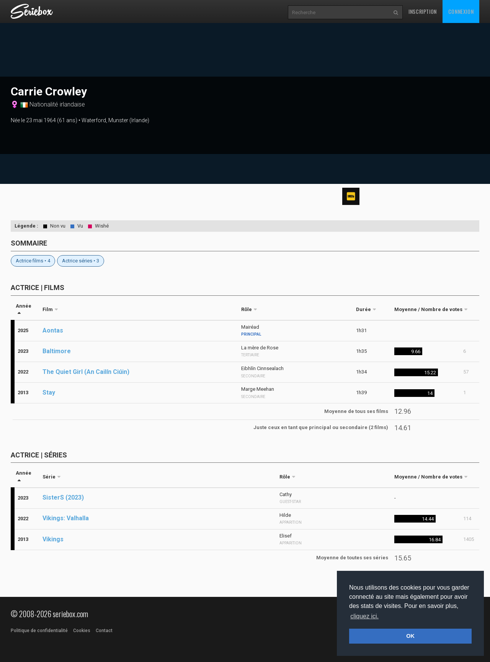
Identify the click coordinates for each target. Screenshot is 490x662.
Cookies (81, 630)
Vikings (53, 539)
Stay (48, 392)
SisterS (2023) (63, 497)
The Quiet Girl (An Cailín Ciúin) (85, 372)
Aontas (52, 330)
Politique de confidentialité (39, 630)
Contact (104, 630)
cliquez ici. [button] (364, 616)
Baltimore (56, 351)
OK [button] (410, 636)
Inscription (422, 11)
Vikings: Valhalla (65, 518)
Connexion (461, 11)
